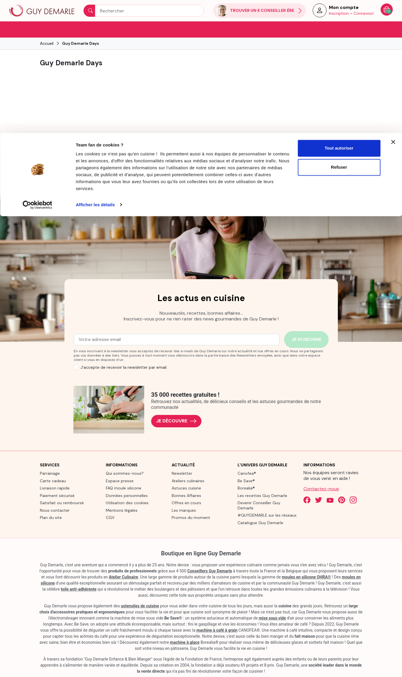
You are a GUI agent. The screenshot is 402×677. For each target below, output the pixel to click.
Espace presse (120, 480)
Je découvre (176, 420)
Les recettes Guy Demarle (262, 495)
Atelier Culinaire (123, 576)
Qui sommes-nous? (125, 473)
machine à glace (184, 642)
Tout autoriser (339, 15)
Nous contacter (55, 509)
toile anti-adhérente (79, 589)
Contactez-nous (321, 488)
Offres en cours (186, 502)
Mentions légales (122, 509)
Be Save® (246, 480)
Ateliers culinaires (188, 480)
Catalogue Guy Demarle (260, 522)
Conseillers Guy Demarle (209, 570)
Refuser (339, 34)
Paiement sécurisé (57, 495)
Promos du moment (191, 517)
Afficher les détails (95, 71)
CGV (110, 517)
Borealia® (246, 487)
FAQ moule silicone (123, 487)
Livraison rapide (55, 487)
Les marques (184, 509)
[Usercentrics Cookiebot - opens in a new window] (37, 71)
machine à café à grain (217, 630)
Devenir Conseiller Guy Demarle (259, 505)
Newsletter (182, 473)
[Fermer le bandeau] (393, 9)
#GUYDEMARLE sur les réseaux (267, 515)
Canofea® (247, 473)
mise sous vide (272, 617)
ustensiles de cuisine (140, 605)
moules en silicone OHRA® (306, 576)
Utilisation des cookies (127, 502)
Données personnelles (127, 495)
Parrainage (50, 473)
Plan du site (51, 517)
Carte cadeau (53, 480)
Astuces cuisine (186, 487)
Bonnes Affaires (186, 495)
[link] (64, 156)
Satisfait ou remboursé (62, 502)
